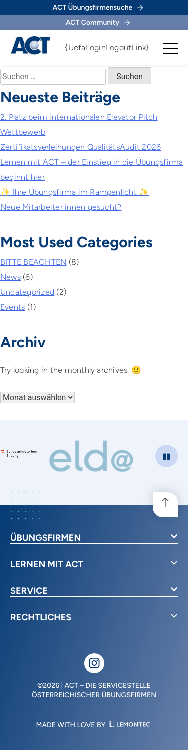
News (10, 277)
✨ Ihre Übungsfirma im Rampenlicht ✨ (74, 192)
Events (12, 307)
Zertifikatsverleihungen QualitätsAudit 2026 (80, 147)
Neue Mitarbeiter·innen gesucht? (60, 207)
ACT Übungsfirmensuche (98, 7)
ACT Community (98, 22)
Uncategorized (27, 292)
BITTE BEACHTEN (33, 262)
